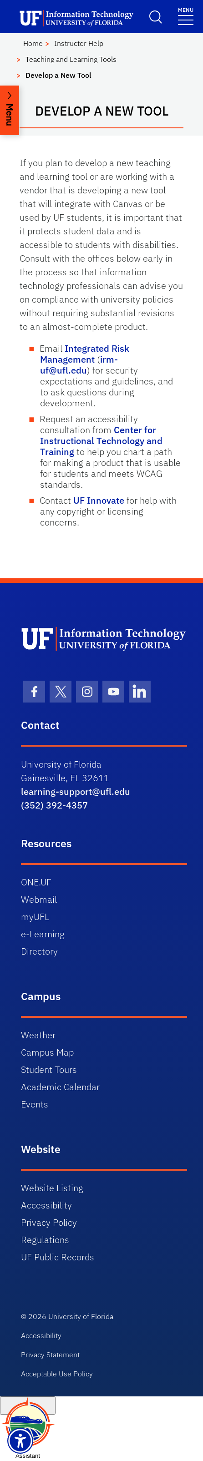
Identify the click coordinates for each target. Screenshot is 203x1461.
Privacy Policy (49, 1222)
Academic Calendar (60, 1087)
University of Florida (80, 1316)
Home (33, 43)
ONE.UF (36, 882)
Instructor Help (78, 43)
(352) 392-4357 (54, 805)
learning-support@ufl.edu (75, 791)
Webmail (39, 899)
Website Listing (52, 1188)
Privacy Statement (50, 1354)
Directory (39, 951)
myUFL (35, 916)
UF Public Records (57, 1257)
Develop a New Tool (58, 75)
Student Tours (49, 1069)
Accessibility (46, 1205)
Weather (38, 1035)
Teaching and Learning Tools (71, 59)
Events (34, 1104)
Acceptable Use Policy (57, 1373)
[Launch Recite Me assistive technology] (20, 1441)
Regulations (45, 1240)
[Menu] (186, 16)
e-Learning (43, 934)
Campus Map (47, 1052)
